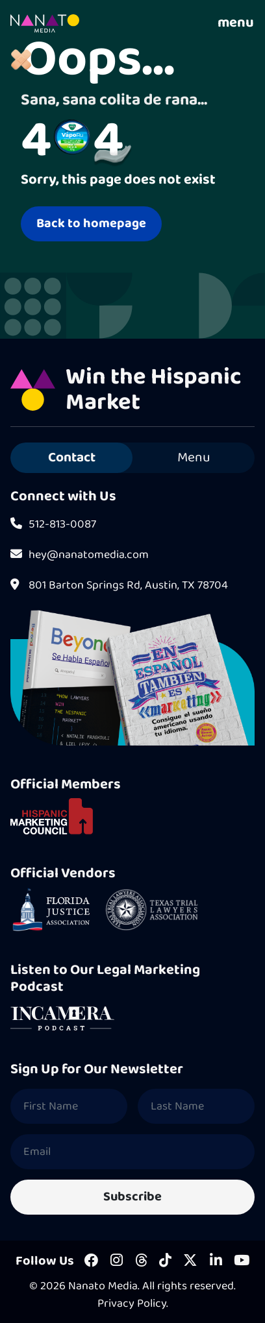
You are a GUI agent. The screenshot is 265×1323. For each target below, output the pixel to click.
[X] (190, 1261)
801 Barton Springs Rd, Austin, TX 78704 (119, 585)
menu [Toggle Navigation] (236, 23)
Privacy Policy (131, 1303)
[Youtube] (241, 1261)
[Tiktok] (165, 1261)
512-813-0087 (53, 524)
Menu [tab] (193, 458)
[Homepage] (44, 23)
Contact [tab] (71, 457)
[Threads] (141, 1261)
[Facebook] (91, 1261)
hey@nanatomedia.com (79, 555)
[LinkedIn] (216, 1261)
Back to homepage (91, 223)
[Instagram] (116, 1261)
